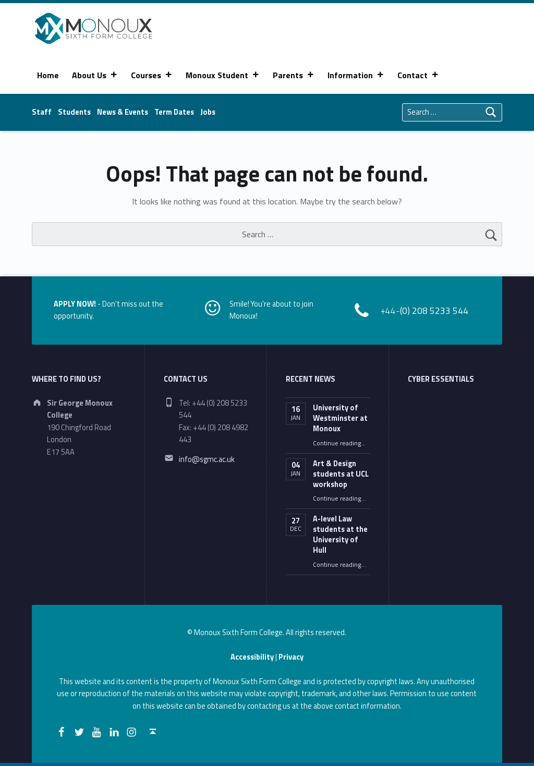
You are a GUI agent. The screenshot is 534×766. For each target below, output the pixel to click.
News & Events (122, 112)
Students (74, 112)
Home (48, 75)
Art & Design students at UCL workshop (341, 474)
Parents (293, 75)
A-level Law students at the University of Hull (340, 534)
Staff (42, 112)
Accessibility (252, 657)
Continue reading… (339, 443)
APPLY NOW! (75, 304)
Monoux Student (223, 75)
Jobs (207, 112)
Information (355, 75)
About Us (95, 75)
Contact (418, 75)
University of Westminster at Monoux (340, 418)
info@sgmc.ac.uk (207, 459)
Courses (152, 75)
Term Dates (174, 112)
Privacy (291, 657)
